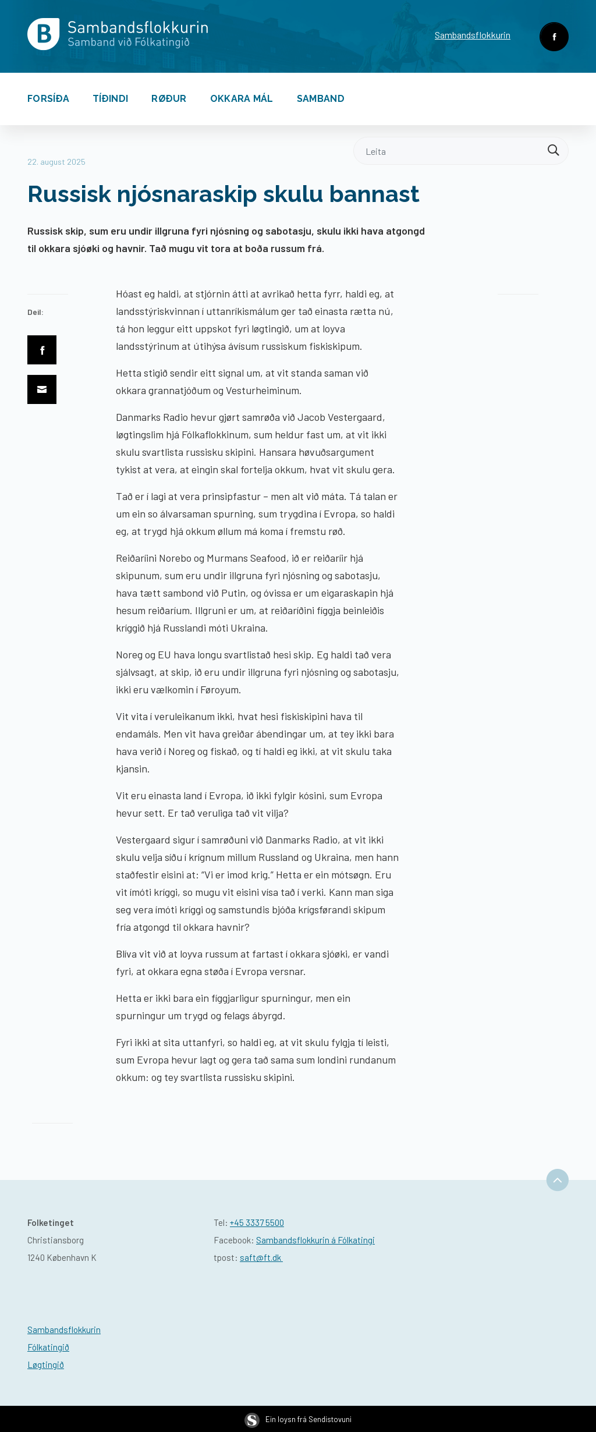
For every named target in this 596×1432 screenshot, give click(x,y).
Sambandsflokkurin (472, 34)
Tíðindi (110, 98)
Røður (169, 98)
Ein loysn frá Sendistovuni (298, 1419)
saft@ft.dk (261, 1257)
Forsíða (48, 98)
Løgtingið (45, 1364)
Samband (321, 98)
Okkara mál (242, 98)
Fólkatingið (48, 1347)
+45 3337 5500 (257, 1222)
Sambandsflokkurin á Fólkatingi (315, 1240)
